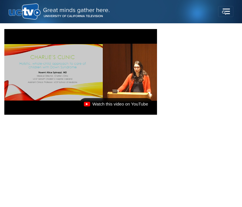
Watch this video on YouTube (116, 105)
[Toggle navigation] (225, 11)
